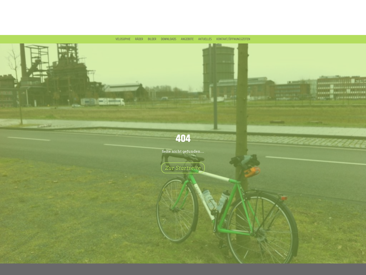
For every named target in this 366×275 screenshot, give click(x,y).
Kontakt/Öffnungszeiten (233, 39)
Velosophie (123, 39)
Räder (139, 39)
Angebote (187, 39)
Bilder (152, 39)
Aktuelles (205, 39)
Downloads (168, 39)
